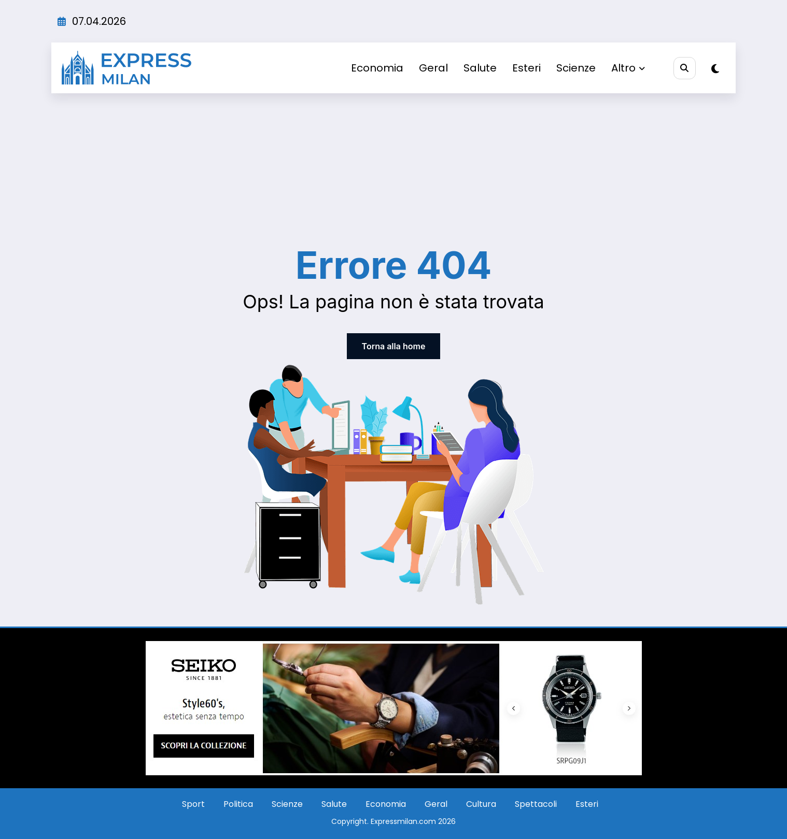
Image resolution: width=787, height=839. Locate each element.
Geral (433, 68)
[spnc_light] (715, 69)
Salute (480, 68)
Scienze (576, 68)
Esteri (526, 68)
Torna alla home (394, 346)
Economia (377, 68)
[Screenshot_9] (394, 708)
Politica (238, 804)
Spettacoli (536, 804)
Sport (193, 804)
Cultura (481, 804)
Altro (628, 68)
